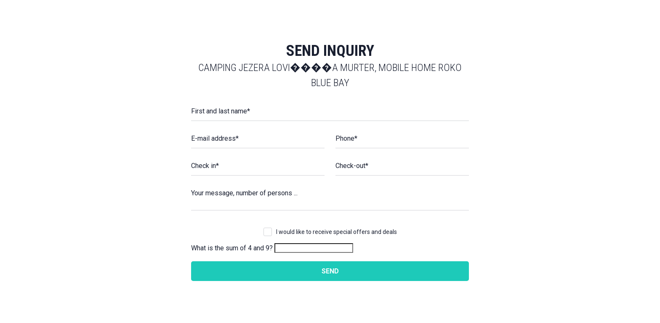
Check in (205, 166)
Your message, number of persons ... (244, 193)
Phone (346, 138)
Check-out (351, 166)
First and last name (220, 111)
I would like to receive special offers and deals (336, 232)
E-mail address (215, 138)
